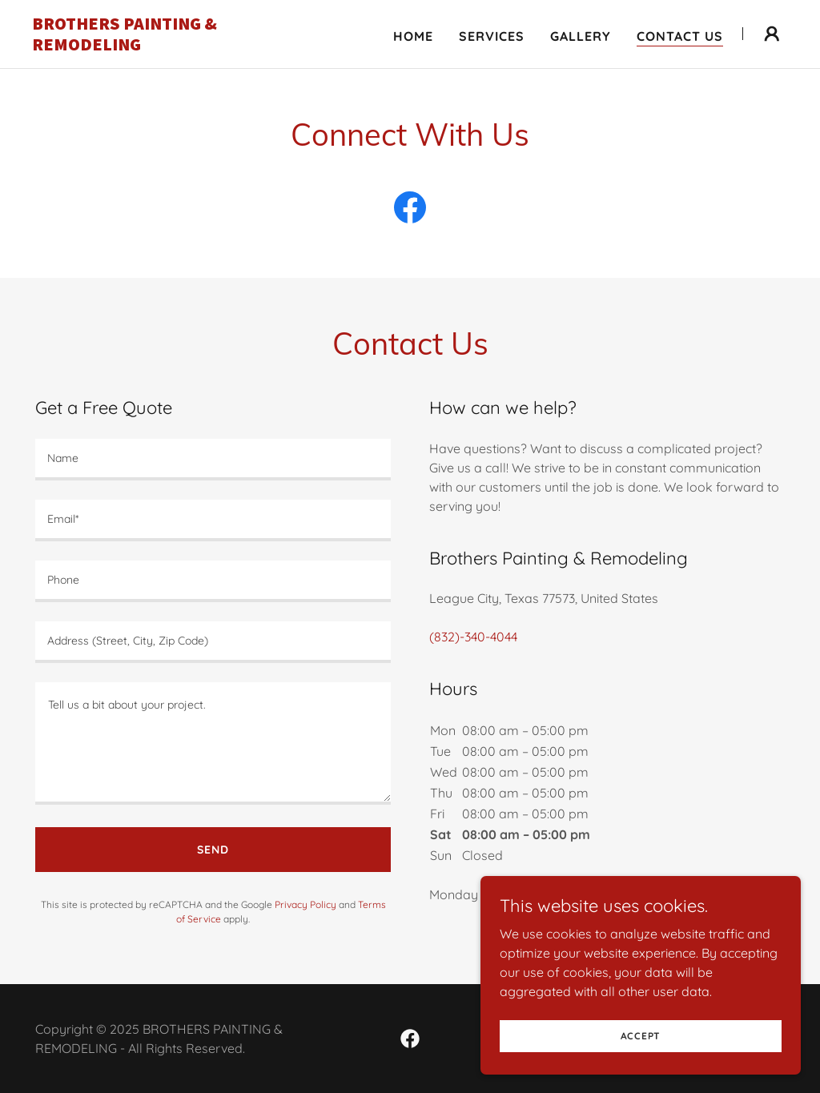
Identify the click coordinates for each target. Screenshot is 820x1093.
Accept (641, 1036)
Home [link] (413, 36)
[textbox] (213, 459)
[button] (772, 34)
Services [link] (492, 36)
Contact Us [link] (680, 36)
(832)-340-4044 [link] (473, 637)
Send (213, 849)
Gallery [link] (580, 36)
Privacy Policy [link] (305, 904)
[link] (164, 46)
